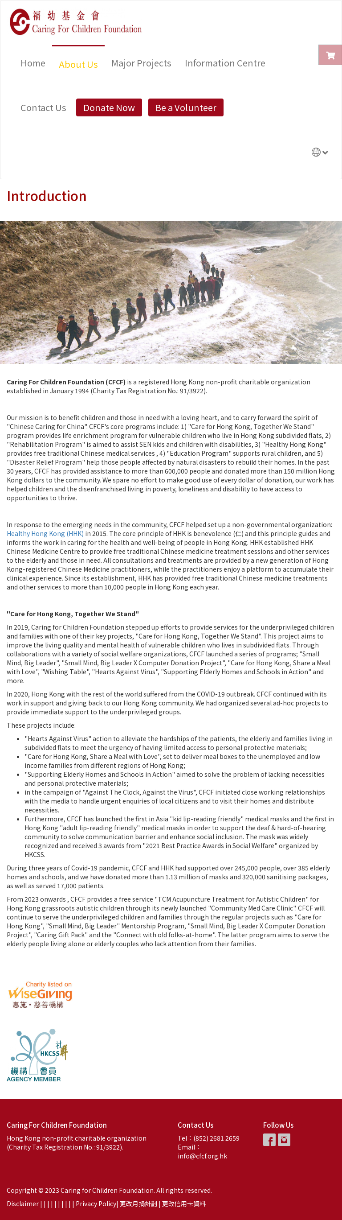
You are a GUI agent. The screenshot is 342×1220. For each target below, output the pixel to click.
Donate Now (109, 107)
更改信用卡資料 (184, 1203)
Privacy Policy (96, 1203)
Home (32, 62)
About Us (78, 64)
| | (50, 1203)
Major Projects (141, 62)
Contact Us (43, 107)
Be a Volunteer (185, 107)
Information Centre (225, 62)
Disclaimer (23, 1203)
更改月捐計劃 (138, 1203)
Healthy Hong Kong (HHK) (45, 533)
